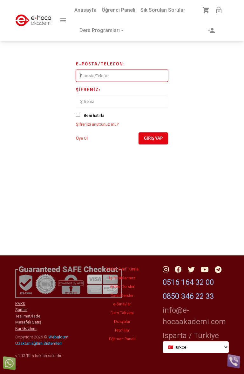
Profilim (122, 330)
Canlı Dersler (122, 295)
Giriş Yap (153, 138)
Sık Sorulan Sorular (162, 10)
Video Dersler (122, 286)
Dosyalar (122, 321)
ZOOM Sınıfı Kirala (122, 269)
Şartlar (21, 309)
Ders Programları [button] (99, 30)
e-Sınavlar (122, 304)
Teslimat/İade (27, 316)
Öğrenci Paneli (118, 10)
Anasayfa (85, 10)
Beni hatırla (94, 115)
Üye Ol (82, 138)
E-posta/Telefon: (100, 63)
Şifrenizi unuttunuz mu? (97, 124)
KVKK (20, 303)
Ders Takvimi (122, 313)
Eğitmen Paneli (122, 339)
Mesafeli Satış (28, 322)
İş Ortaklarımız (122, 278)
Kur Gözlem (26, 328)
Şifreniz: (88, 89)
